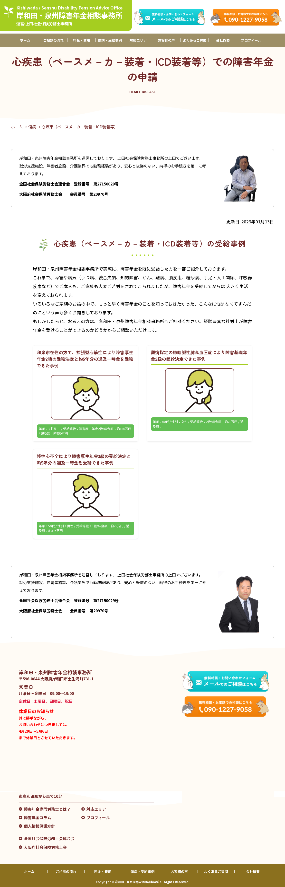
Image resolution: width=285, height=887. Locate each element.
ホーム (25, 40)
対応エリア (138, 40)
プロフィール (251, 40)
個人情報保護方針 (39, 826)
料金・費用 (81, 40)
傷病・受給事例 (110, 40)
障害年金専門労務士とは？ (47, 809)
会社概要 (223, 40)
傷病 (32, 127)
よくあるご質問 (195, 40)
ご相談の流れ (53, 40)
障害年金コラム (37, 817)
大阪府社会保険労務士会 (45, 847)
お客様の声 (166, 40)
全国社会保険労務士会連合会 (49, 838)
